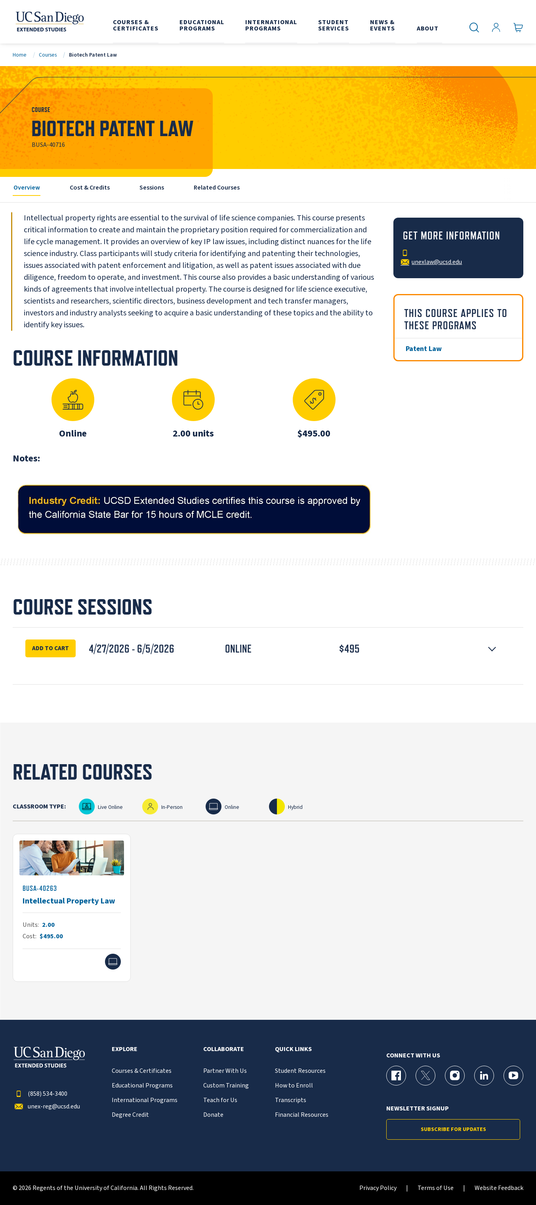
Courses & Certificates (142, 1071)
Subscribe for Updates (453, 1129)
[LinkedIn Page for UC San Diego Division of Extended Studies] (484, 1075)
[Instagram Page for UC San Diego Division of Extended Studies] (455, 1075)
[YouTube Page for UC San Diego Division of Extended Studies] (513, 1075)
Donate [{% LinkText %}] (213, 1115)
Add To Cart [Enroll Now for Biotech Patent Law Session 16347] (50, 648)
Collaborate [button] (223, 1049)
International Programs (144, 1100)
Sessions (151, 187)
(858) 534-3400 (40, 1094)
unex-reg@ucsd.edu (46, 1107)
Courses (48, 55)
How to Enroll (294, 1086)
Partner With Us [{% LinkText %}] (225, 1071)
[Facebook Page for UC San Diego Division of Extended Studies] (396, 1075)
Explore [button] (124, 1049)
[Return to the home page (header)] (49, 22)
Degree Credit (130, 1115)
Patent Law (424, 349)
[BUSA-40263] (72, 908)
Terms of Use (436, 1188)
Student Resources (300, 1071)
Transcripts (290, 1100)
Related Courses (217, 187)
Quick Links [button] (293, 1049)
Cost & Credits (90, 187)
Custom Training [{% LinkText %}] (226, 1086)
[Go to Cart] (518, 28)
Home (20, 55)
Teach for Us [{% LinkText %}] (220, 1100)
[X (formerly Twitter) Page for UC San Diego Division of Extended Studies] (425, 1075)
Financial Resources (301, 1115)
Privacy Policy (378, 1188)
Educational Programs (142, 1086)
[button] (268, 648)
